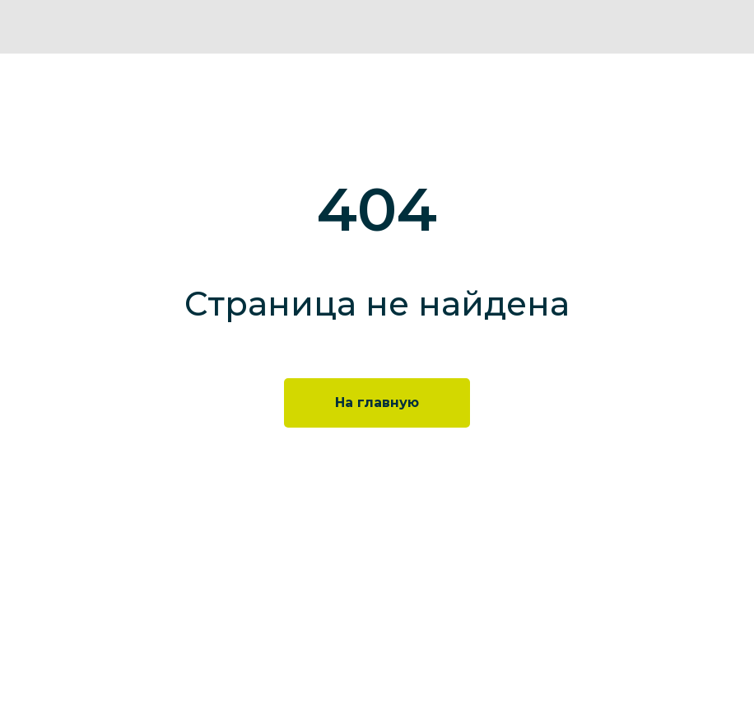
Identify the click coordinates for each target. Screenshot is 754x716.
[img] (728, 26)
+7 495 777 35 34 (312, 644)
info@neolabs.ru (313, 664)
